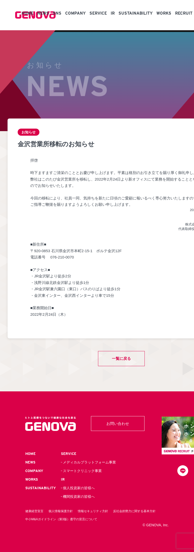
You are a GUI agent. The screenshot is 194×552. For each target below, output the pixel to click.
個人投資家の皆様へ (79, 488)
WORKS (163, 13)
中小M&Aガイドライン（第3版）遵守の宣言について (61, 519)
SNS (57, 13)
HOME (27, 13)
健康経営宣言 (34, 511)
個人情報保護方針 (60, 511)
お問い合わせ (117, 423)
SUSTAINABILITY (135, 13)
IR (113, 13)
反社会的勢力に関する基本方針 (134, 511)
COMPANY (75, 13)
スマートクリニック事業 (82, 471)
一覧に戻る (121, 358)
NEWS (43, 13)
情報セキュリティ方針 (93, 511)
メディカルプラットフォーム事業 (89, 462)
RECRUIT (183, 13)
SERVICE (98, 13)
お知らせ (29, 132)
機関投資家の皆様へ (79, 497)
